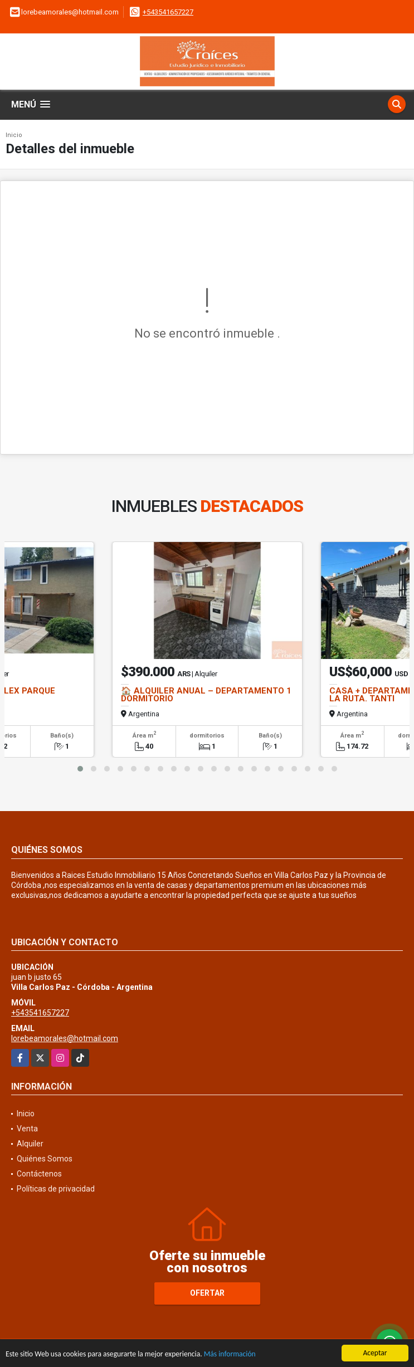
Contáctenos (39, 1173)
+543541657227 (168, 12)
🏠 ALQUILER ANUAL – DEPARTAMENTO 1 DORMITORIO (206, 695)
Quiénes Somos (44, 1158)
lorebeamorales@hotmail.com (64, 1038)
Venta (27, 1128)
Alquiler (30, 1143)
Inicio (14, 135)
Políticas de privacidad (56, 1188)
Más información (230, 1355)
